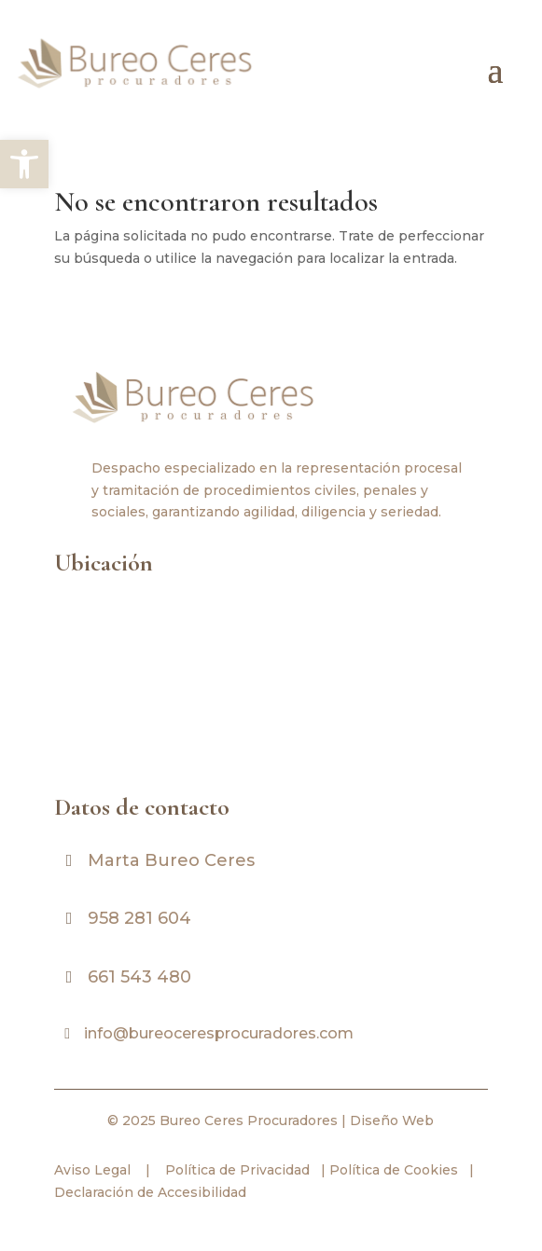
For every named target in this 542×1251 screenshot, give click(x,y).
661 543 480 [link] (139, 977)
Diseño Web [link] (392, 1120)
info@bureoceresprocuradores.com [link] (219, 1033)
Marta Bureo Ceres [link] (171, 860)
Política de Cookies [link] (392, 1170)
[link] (24, 164)
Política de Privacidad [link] (235, 1170)
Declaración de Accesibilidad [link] (150, 1192)
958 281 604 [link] (139, 918)
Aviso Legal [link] (92, 1170)
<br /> (271, 681)
